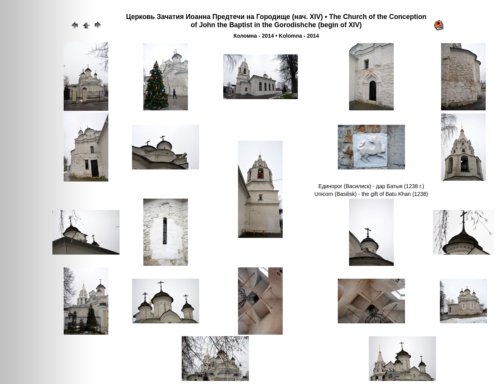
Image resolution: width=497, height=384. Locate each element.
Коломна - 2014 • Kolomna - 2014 (276, 36)
